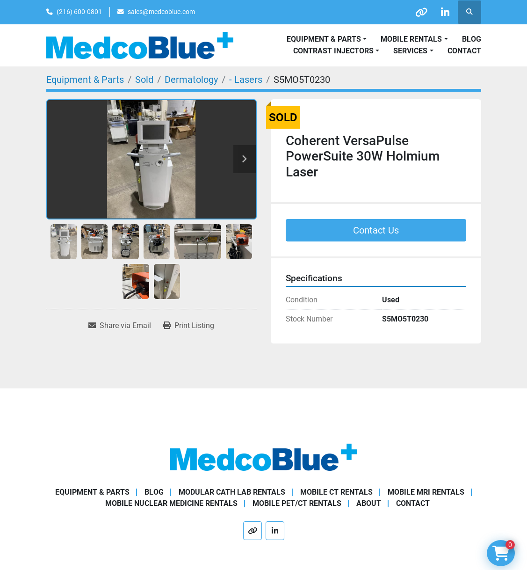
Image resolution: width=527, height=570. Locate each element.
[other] (421, 12)
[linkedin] (445, 12)
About (368, 503)
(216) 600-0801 (79, 11)
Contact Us (376, 230)
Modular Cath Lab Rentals (232, 492)
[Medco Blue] (263, 456)
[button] (414, 39)
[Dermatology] (191, 79)
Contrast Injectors (333, 50)
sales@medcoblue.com (161, 11)
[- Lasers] (245, 79)
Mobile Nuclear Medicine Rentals (171, 503)
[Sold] (144, 79)
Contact (464, 50)
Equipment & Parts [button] (324, 39)
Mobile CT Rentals (336, 492)
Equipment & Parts (92, 492)
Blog (471, 39)
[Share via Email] (119, 326)
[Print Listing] (188, 326)
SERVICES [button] (410, 50)
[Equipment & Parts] (85, 79)
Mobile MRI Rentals (426, 492)
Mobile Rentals (411, 39)
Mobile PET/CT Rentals (297, 503)
